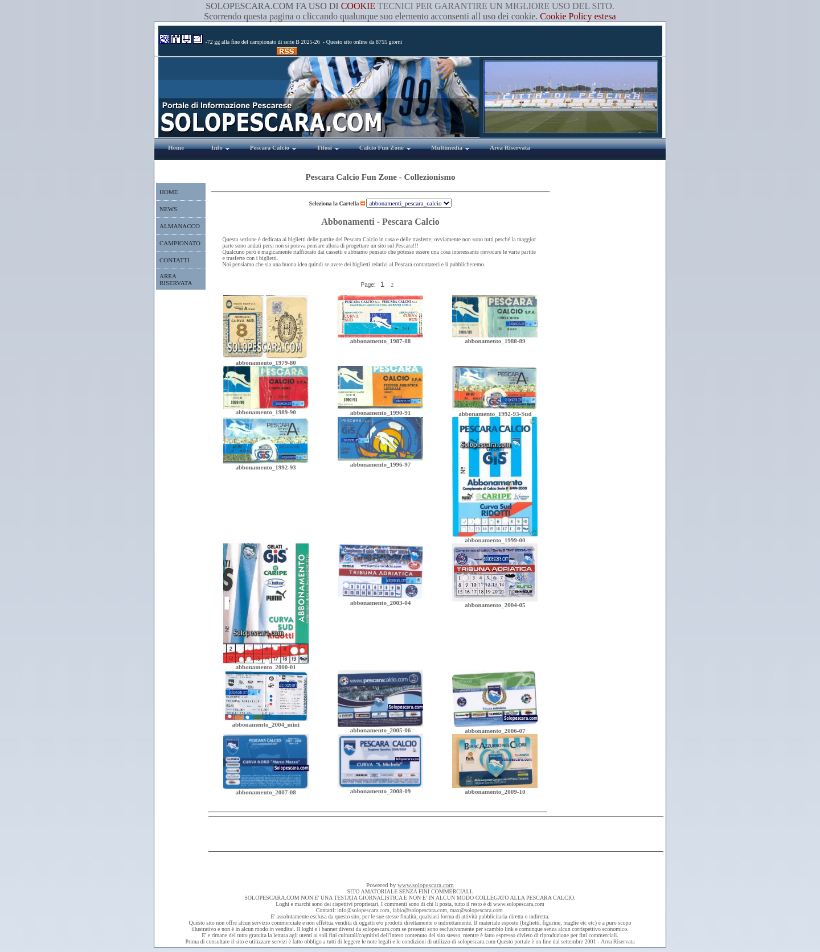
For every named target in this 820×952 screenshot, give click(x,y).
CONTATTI (174, 260)
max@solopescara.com (476, 910)
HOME (168, 191)
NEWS (168, 208)
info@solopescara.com (363, 910)
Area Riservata (618, 941)
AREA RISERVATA (175, 279)
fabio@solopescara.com (419, 910)
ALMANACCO (179, 225)
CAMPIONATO (179, 243)
